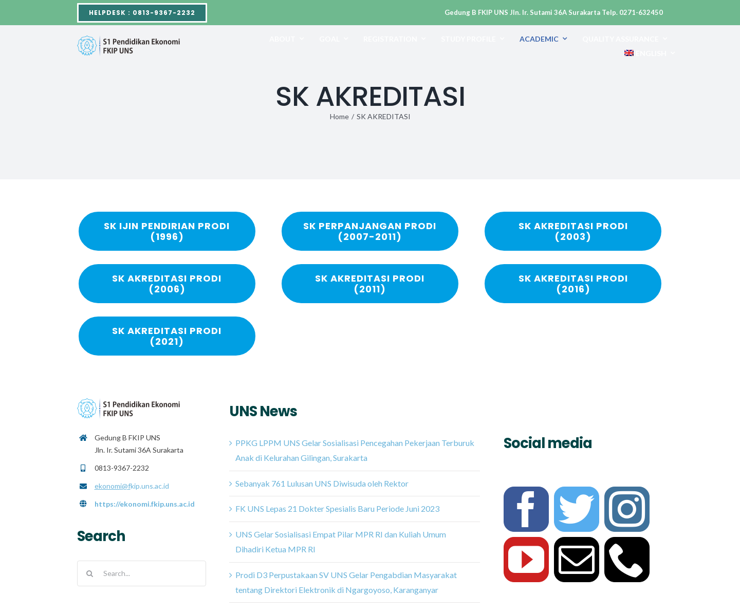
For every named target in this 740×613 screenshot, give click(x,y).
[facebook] (526, 509)
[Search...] (141, 573)
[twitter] (576, 509)
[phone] (627, 559)
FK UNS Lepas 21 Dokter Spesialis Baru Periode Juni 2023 (337, 508)
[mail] (576, 559)
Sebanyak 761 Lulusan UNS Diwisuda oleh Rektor (322, 483)
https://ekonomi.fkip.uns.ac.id (145, 503)
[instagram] (627, 509)
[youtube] (526, 559)
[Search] (90, 573)
